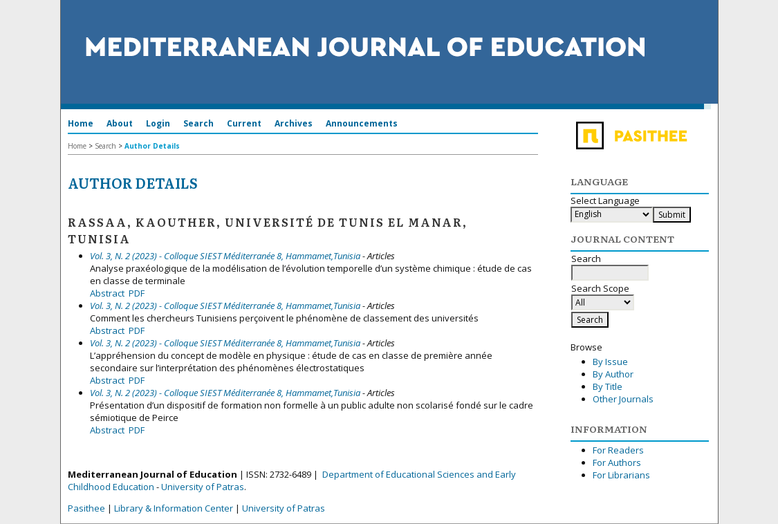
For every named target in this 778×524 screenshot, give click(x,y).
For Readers (618, 450)
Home (80, 123)
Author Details (152, 146)
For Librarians (621, 475)
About (119, 123)
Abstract (107, 293)
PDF (137, 293)
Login (158, 123)
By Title (607, 386)
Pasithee (86, 508)
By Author (613, 374)
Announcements (362, 123)
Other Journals (623, 399)
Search (198, 123)
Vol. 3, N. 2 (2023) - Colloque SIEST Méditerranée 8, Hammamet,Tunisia (225, 256)
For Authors (617, 462)
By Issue (610, 361)
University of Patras (202, 486)
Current (244, 123)
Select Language (605, 200)
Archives (294, 123)
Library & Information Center (173, 508)
